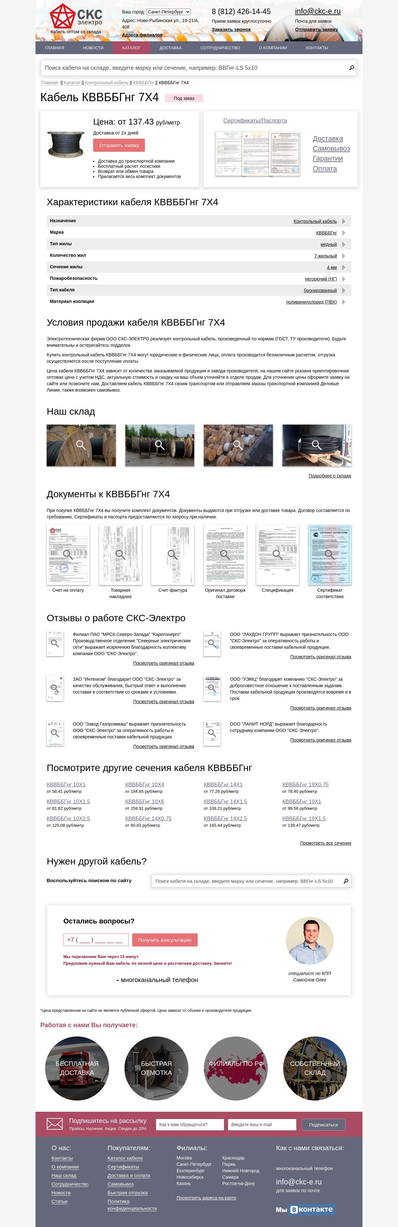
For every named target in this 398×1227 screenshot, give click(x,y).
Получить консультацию (165, 940)
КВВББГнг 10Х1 (66, 785)
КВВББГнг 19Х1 (302, 802)
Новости (93, 47)
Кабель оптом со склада (76, 18)
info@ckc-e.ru (318, 11)
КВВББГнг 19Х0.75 (306, 785)
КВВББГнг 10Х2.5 (68, 819)
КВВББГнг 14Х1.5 (225, 802)
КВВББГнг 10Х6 (144, 802)
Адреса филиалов (142, 34)
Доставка (171, 47)
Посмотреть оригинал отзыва (163, 663)
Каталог (132, 47)
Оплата (325, 169)
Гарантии (328, 158)
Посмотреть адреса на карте (206, 1197)
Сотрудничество (220, 47)
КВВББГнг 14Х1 (223, 785)
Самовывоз (331, 148)
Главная (54, 47)
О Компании (273, 47)
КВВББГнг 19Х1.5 (304, 819)
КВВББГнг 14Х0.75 (148, 819)
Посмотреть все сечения (325, 843)
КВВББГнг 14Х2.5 (225, 819)
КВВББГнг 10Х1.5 (68, 802)
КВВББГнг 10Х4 (144, 785)
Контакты (317, 47)
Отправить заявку (316, 29)
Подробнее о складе (330, 475)
